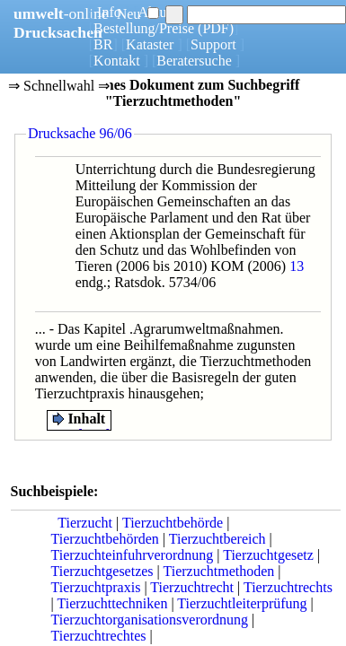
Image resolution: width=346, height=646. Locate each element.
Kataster (149, 44)
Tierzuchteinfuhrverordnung (132, 555)
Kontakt (116, 60)
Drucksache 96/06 (80, 133)
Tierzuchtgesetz (268, 555)
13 (296, 266)
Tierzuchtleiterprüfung (241, 603)
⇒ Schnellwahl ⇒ (59, 87)
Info (109, 12)
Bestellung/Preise (143, 28)
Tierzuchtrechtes (98, 635)
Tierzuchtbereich (217, 538)
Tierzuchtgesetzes (102, 571)
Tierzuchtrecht (192, 587)
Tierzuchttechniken (112, 603)
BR (102, 44)
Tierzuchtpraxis (96, 587)
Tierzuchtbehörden (105, 538)
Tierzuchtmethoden (219, 571)
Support (213, 44)
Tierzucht (85, 522)
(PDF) (216, 28)
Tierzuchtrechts (288, 587)
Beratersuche (194, 60)
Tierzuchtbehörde (172, 522)
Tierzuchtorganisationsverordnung (150, 619)
